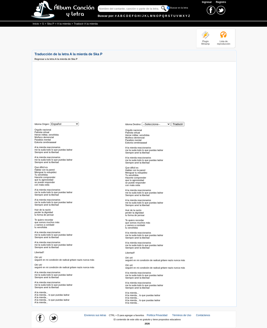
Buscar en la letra (179, 7)
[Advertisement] (108, 38)
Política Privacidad (157, 315)
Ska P (50, 23)
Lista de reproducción (223, 42)
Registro (221, 2)
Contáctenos (203, 315)
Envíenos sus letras (95, 315)
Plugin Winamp (205, 42)
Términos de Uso (181, 315)
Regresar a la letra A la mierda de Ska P (56, 59)
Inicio (36, 23)
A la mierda (64, 23)
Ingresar (207, 2)
